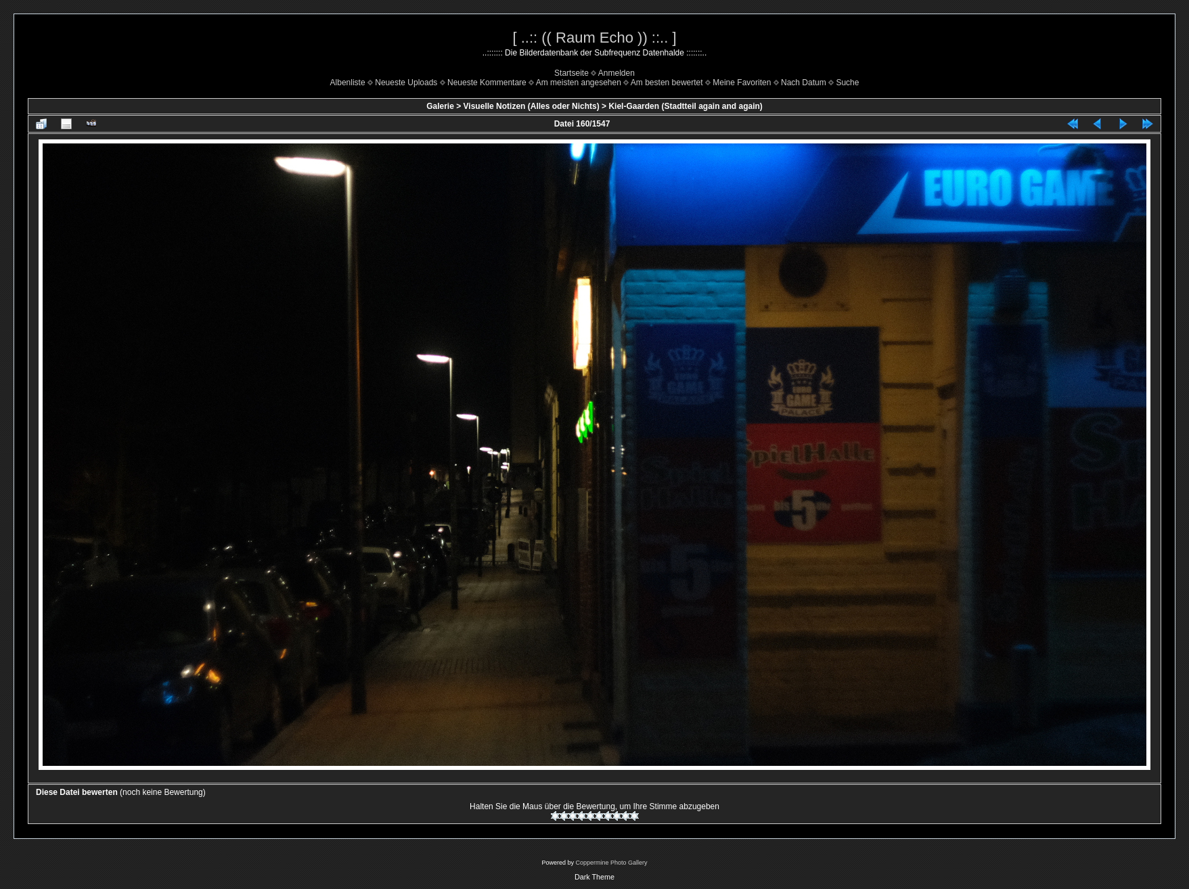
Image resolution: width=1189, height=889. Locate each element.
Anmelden (616, 73)
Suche (847, 82)
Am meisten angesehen (578, 82)
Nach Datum (803, 82)
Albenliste (347, 82)
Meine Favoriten (742, 82)
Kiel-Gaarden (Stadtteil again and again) (685, 106)
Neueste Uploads (406, 82)
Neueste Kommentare (486, 82)
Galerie (440, 106)
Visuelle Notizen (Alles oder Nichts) (532, 106)
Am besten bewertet (667, 82)
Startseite (571, 73)
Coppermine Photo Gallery (611, 862)
